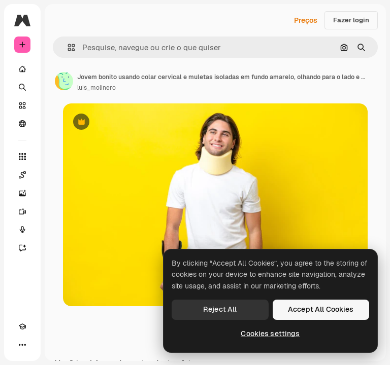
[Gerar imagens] (22, 193)
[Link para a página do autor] (64, 81)
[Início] (22, 69)
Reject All (220, 309)
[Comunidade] (22, 124)
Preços (305, 20)
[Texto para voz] (22, 230)
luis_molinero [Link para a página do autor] (96, 88)
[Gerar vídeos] (22, 211)
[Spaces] (22, 175)
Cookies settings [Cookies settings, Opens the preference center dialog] (270, 333)
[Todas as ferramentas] (22, 157)
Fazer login (351, 20)
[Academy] (22, 326)
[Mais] (22, 345)
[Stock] (22, 105)
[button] (67, 47)
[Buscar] (22, 87)
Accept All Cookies (321, 309)
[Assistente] (22, 248)
